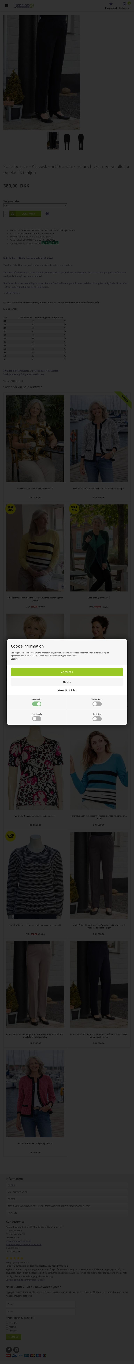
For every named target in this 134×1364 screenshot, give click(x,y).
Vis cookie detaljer (67, 690)
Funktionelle (37, 717)
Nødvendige (37, 702)
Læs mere (16, 658)
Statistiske (97, 717)
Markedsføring (97, 702)
